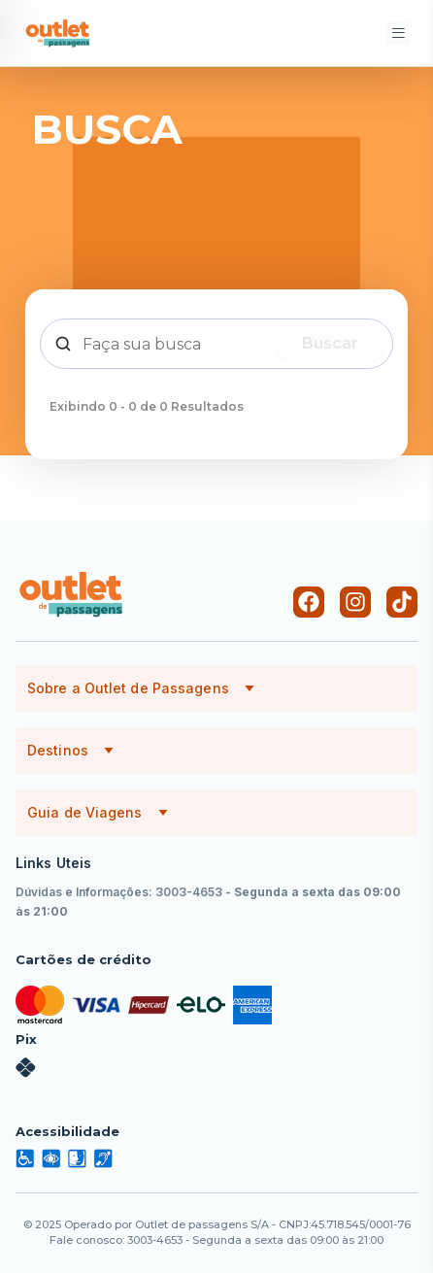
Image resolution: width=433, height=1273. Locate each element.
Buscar (330, 343)
